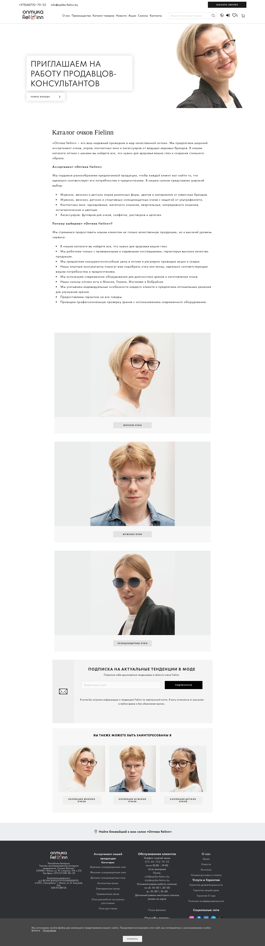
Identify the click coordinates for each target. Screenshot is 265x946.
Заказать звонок (227, 5)
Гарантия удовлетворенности (206, 884)
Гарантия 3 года (206, 895)
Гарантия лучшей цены (206, 890)
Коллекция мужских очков (132, 800)
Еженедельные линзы (108, 888)
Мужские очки (132, 534)
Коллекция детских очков (183, 800)
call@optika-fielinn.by (157, 876)
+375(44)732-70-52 (32, 4)
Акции (132, 15)
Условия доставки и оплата (206, 875)
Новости (121, 15)
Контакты (156, 15)
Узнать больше (40, 97)
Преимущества (81, 15)
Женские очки (132, 425)
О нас (66, 15)
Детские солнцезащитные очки (108, 877)
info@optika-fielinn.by (64, 4)
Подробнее (49, 930)
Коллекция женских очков (81, 800)
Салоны (143, 15)
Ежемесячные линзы (108, 894)
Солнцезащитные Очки (132, 643)
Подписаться (183, 685)
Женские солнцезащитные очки (108, 872)
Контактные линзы (108, 883)
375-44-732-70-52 (157, 861)
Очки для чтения (108, 908)
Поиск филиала (157, 910)
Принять (132, 939)
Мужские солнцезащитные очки (108, 867)
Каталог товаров (103, 15)
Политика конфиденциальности (206, 901)
